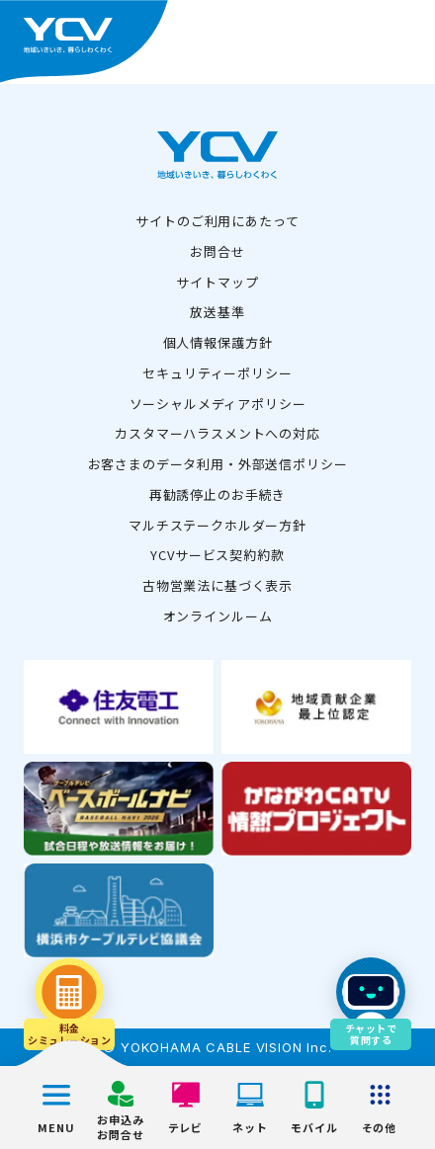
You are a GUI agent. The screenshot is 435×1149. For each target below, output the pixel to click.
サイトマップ (217, 282)
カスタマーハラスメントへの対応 (217, 433)
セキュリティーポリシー (217, 373)
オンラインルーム (218, 616)
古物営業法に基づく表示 (217, 585)
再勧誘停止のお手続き (217, 494)
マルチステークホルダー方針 (217, 525)
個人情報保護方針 (218, 342)
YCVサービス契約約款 (217, 554)
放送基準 (217, 311)
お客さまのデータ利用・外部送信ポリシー (218, 463)
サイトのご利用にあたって (217, 220)
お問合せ (217, 251)
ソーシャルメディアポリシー (218, 403)
